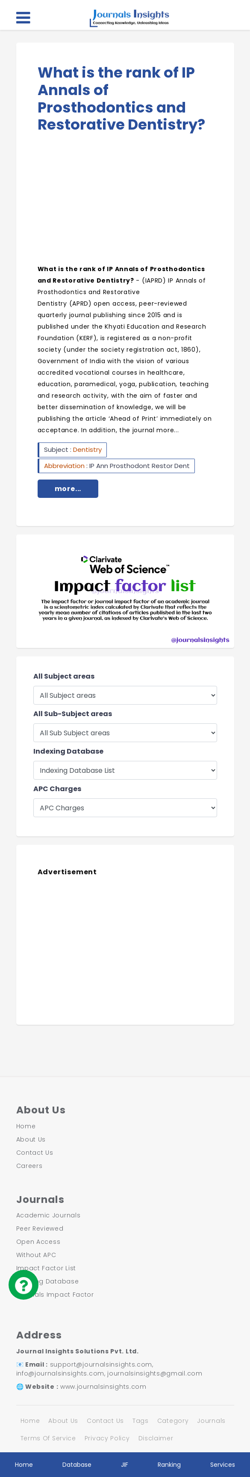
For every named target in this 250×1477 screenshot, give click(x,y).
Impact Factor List (46, 1268)
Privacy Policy (107, 1438)
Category (173, 1420)
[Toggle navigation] (23, 17)
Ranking (169, 1464)
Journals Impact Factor (55, 1294)
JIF (124, 1464)
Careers (29, 1166)
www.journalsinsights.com (103, 1386)
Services (222, 1464)
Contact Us (34, 1152)
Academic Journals (48, 1215)
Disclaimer (156, 1438)
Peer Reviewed (40, 1228)
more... (68, 489)
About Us (31, 1139)
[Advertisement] (125, 201)
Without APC (36, 1255)
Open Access (38, 1241)
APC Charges (57, 789)
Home (26, 1126)
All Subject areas (63, 676)
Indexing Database (68, 751)
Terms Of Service (48, 1438)
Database (76, 1464)
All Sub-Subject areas (72, 714)
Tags (140, 1420)
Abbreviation (65, 465)
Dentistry (87, 449)
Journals (211, 1420)
